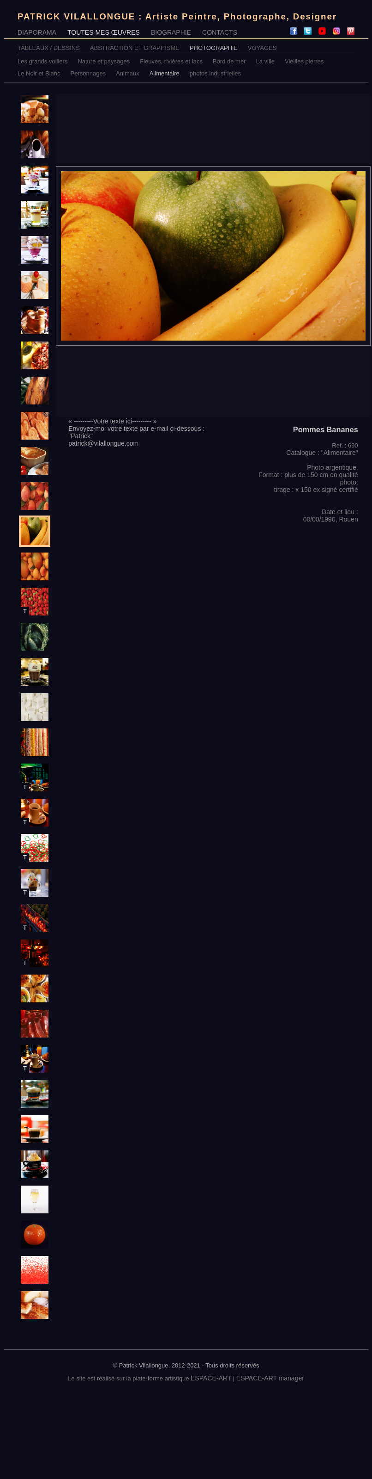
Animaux (127, 73)
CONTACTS (219, 32)
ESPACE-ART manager (270, 1378)
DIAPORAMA (37, 32)
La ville (265, 61)
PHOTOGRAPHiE (214, 47)
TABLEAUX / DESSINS (49, 47)
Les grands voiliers (42, 61)
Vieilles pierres (304, 61)
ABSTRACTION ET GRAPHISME (135, 47)
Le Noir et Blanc (39, 73)
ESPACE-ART (211, 1378)
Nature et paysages (104, 61)
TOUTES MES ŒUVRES (103, 32)
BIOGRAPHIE (171, 32)
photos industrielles (215, 73)
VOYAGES (262, 47)
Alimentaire (165, 73)
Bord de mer (229, 61)
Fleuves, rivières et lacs (171, 61)
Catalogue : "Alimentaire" (322, 452)
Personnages (88, 73)
